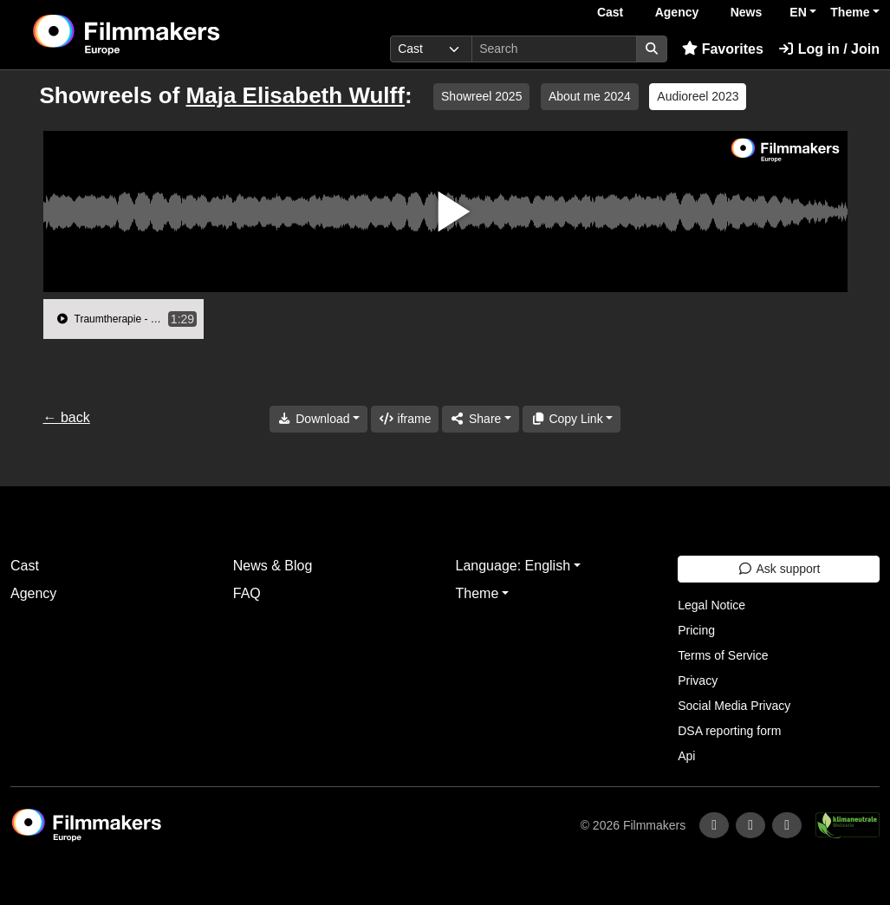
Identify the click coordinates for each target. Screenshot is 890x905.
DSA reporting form (729, 731)
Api (686, 756)
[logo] (168, 34)
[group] (124, 319)
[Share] (480, 419)
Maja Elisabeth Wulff (295, 95)
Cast (610, 12)
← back (66, 417)
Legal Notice (711, 605)
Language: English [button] (513, 565)
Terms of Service (723, 655)
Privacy (698, 680)
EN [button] (797, 12)
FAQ (247, 593)
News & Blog (273, 565)
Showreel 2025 (481, 96)
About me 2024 (590, 96)
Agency (677, 12)
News (747, 12)
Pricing (696, 630)
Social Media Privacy (734, 706)
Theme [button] (849, 12)
